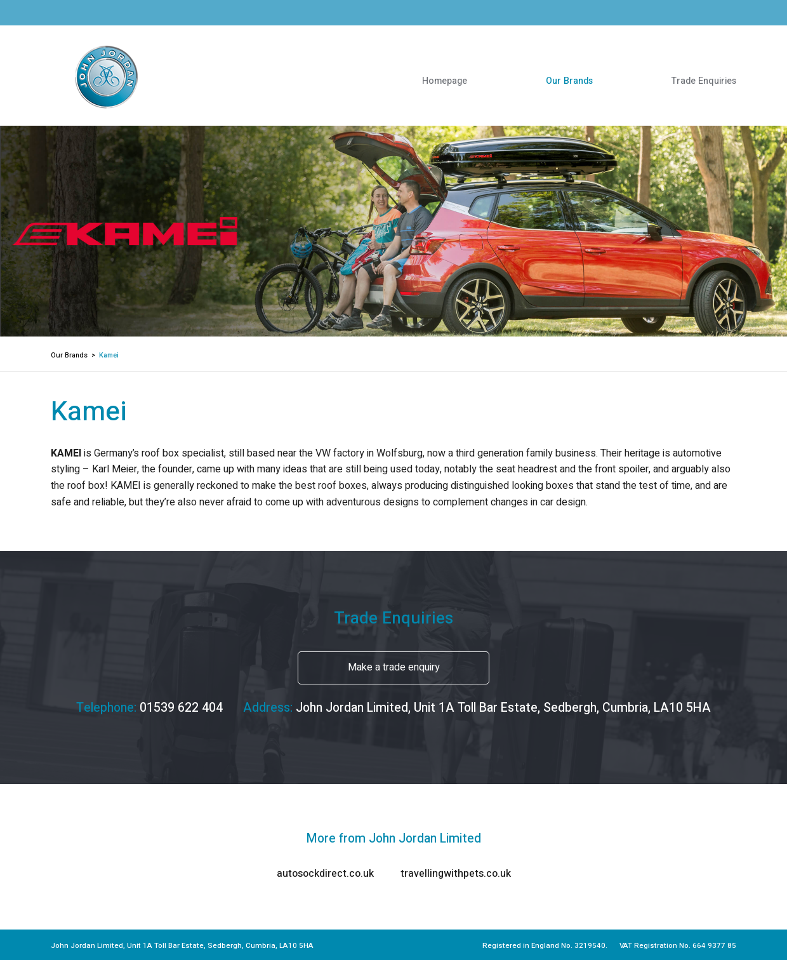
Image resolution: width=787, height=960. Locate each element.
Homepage (444, 81)
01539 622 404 (181, 708)
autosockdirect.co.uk (325, 873)
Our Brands (569, 81)
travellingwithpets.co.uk (455, 873)
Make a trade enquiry (394, 667)
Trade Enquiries (703, 81)
